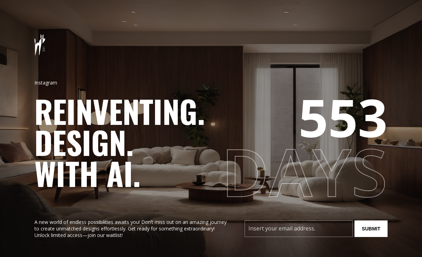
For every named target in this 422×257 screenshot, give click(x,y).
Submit (371, 228)
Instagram (45, 82)
